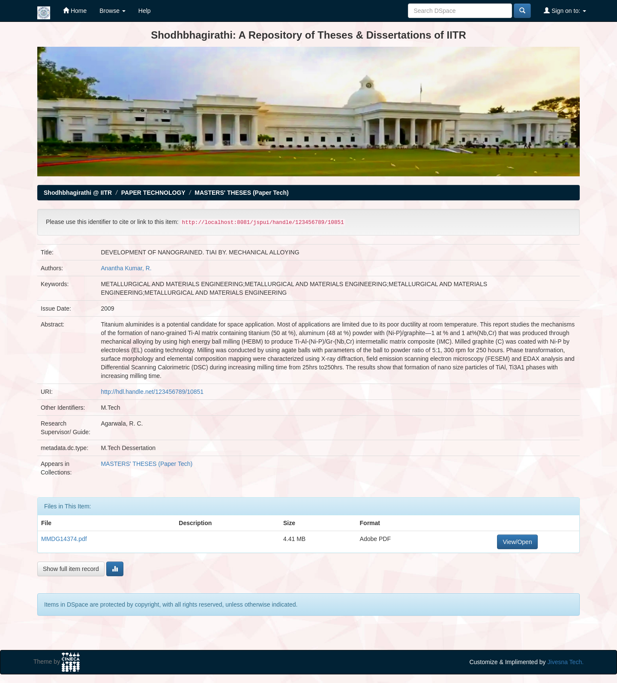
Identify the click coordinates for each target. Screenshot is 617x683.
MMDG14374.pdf (64, 538)
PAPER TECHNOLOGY (153, 192)
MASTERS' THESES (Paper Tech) (241, 192)
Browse (112, 10)
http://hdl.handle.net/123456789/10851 (152, 391)
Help (144, 10)
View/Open (517, 541)
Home (75, 10)
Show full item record (71, 568)
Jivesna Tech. (566, 662)
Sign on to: (565, 10)
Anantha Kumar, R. (126, 268)
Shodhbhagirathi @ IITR (78, 192)
